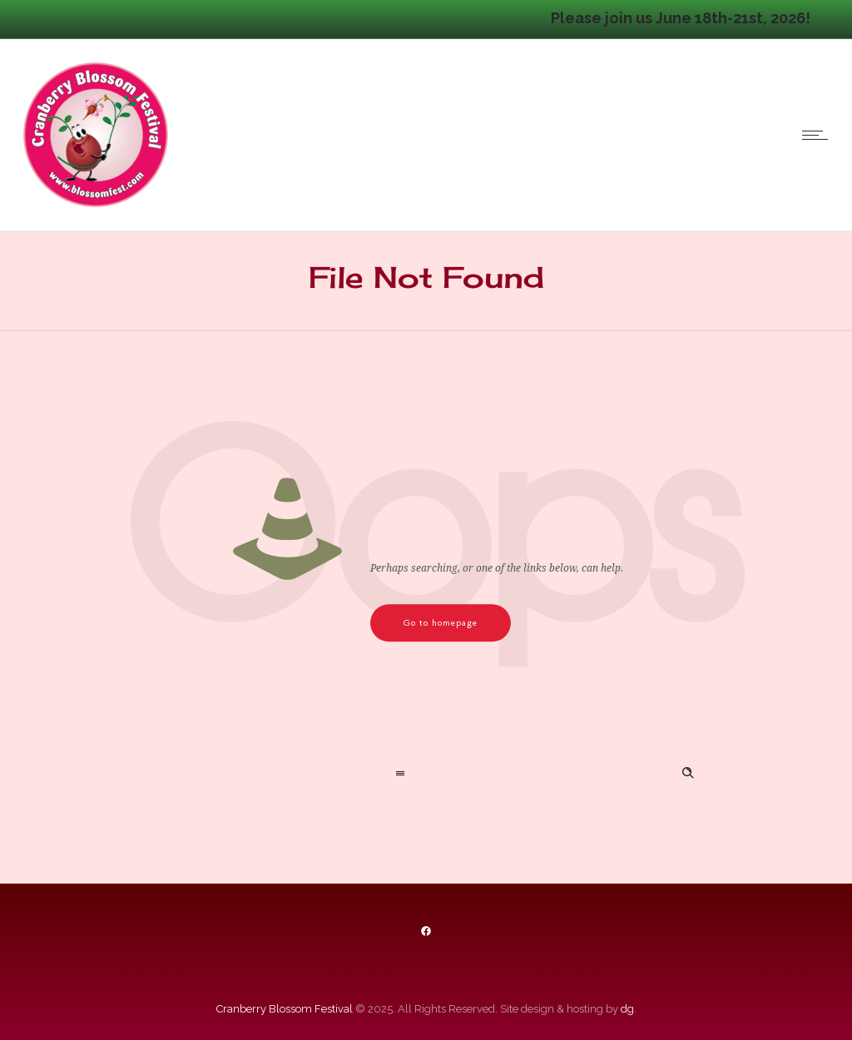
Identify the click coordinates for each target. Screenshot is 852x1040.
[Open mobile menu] (818, 134)
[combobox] (281, 774)
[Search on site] (570, 774)
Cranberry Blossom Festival (284, 1009)
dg (627, 1009)
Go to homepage (441, 622)
